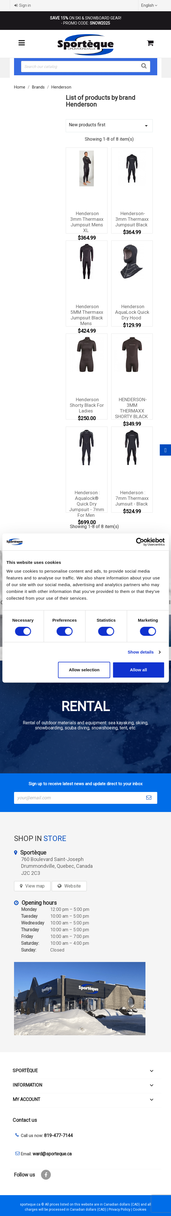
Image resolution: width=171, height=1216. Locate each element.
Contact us (25, 1120)
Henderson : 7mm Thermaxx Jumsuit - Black (132, 498)
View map (35, 886)
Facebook (46, 1175)
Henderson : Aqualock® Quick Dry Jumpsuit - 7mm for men (86, 504)
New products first (109, 125)
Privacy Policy (119, 1209)
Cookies (139, 1209)
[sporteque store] (85, 998)
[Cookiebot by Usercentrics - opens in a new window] (140, 542)
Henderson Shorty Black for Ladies (87, 405)
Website (72, 886)
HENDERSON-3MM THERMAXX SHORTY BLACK (131, 408)
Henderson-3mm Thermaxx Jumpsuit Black (132, 219)
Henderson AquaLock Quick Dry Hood (132, 312)
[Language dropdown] (150, 5)
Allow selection (84, 669)
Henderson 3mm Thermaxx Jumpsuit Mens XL (86, 222)
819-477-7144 (58, 1135)
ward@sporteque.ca (52, 1154)
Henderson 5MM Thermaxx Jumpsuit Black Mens (86, 315)
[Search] (85, 66)
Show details (141, 652)
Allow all (138, 669)
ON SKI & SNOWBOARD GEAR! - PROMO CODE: (85, 20)
